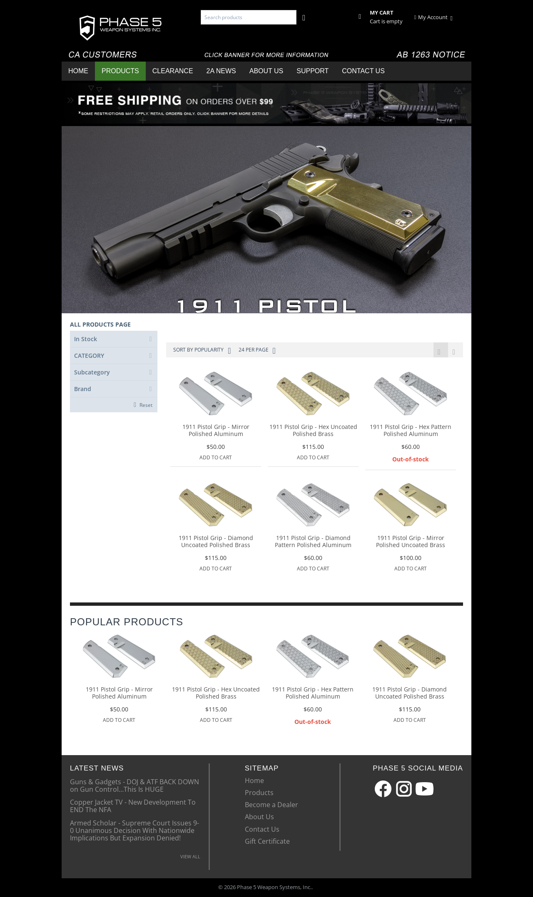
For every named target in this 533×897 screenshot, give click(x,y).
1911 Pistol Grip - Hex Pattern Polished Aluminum (410, 431)
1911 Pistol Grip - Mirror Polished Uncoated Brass (410, 542)
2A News (221, 70)
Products (120, 70)
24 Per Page (257, 350)
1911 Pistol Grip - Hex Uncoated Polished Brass (313, 431)
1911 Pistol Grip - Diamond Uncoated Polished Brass (216, 542)
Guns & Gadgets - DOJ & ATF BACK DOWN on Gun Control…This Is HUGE (134, 785)
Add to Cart (215, 457)
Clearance (172, 70)
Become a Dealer (271, 805)
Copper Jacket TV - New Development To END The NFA (133, 806)
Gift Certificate (267, 841)
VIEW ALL (190, 857)
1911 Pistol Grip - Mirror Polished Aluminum (215, 431)
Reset (145, 404)
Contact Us (363, 70)
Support (312, 70)
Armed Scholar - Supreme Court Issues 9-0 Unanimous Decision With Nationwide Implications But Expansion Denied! (134, 830)
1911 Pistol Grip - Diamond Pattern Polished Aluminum (313, 542)
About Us (266, 70)
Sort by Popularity (202, 350)
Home (78, 70)
